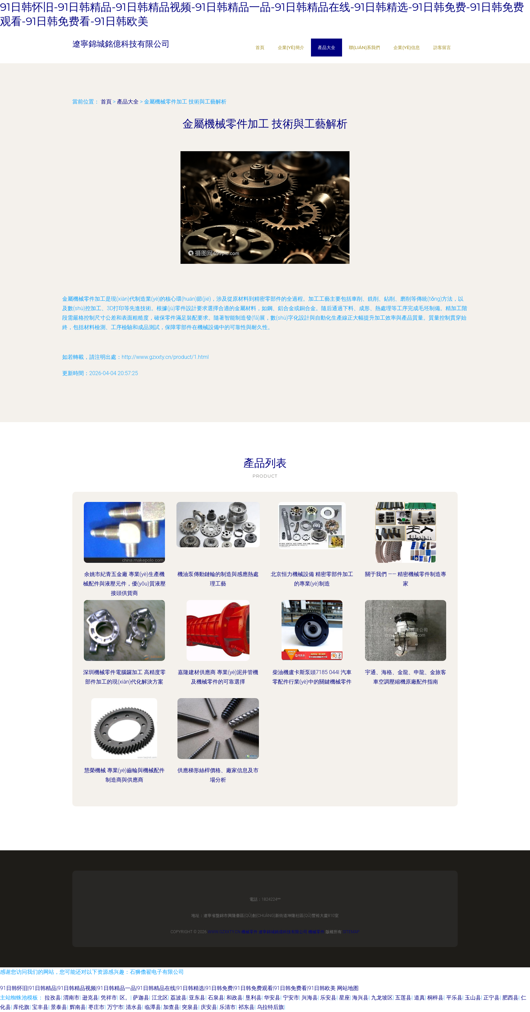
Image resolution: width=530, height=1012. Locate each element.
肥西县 (510, 997)
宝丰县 (40, 1007)
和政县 (234, 997)
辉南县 (78, 1007)
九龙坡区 (382, 997)
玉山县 (473, 997)
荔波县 (178, 997)
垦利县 (253, 997)
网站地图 (348, 988)
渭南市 (71, 997)
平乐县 (454, 997)
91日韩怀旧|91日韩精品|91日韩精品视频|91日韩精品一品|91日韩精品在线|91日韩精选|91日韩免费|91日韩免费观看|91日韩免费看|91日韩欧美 (168, 988)
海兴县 (360, 997)
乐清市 (227, 1007)
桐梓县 (435, 997)
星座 (344, 997)
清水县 (134, 1007)
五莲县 (403, 997)
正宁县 (491, 997)
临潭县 (153, 1007)
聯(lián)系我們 (364, 47)
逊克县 (90, 997)
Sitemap (351, 931)
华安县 (272, 997)
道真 (419, 997)
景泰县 (59, 1007)
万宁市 (115, 1007)
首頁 (260, 47)
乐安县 (328, 997)
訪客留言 (442, 47)
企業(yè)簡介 (291, 47)
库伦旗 (21, 1007)
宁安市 (291, 997)
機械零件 (249, 931)
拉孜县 (53, 997)
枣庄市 (96, 1007)
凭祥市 (109, 997)
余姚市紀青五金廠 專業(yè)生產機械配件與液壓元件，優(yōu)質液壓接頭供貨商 (124, 583)
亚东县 (197, 997)
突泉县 (190, 1007)
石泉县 (216, 997)
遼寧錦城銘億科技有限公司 (283, 931)
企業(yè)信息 (406, 47)
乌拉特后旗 (270, 1007)
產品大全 (326, 47)
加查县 (171, 1007)
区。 (125, 997)
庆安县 (209, 1007)
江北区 (160, 997)
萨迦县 (141, 997)
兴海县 (310, 997)
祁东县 (246, 1007)
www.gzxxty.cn (224, 931)
